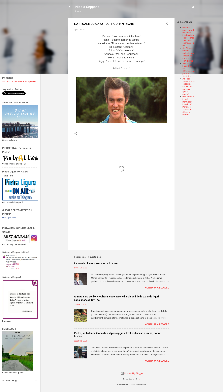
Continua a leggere (157, 287)
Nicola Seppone (87, 7)
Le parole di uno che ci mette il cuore (95, 263)
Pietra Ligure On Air (9, 218)
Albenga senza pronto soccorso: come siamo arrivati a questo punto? (188, 86)
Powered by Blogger (131, 373)
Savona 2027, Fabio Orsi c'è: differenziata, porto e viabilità (188, 69)
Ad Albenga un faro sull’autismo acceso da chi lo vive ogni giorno (188, 54)
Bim (139, 379)
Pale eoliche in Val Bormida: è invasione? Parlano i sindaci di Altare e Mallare (188, 105)
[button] (167, 24)
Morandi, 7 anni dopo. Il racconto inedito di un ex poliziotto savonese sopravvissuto (188, 36)
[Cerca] (193, 7)
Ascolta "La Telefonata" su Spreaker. (19, 81)
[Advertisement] (200, 136)
